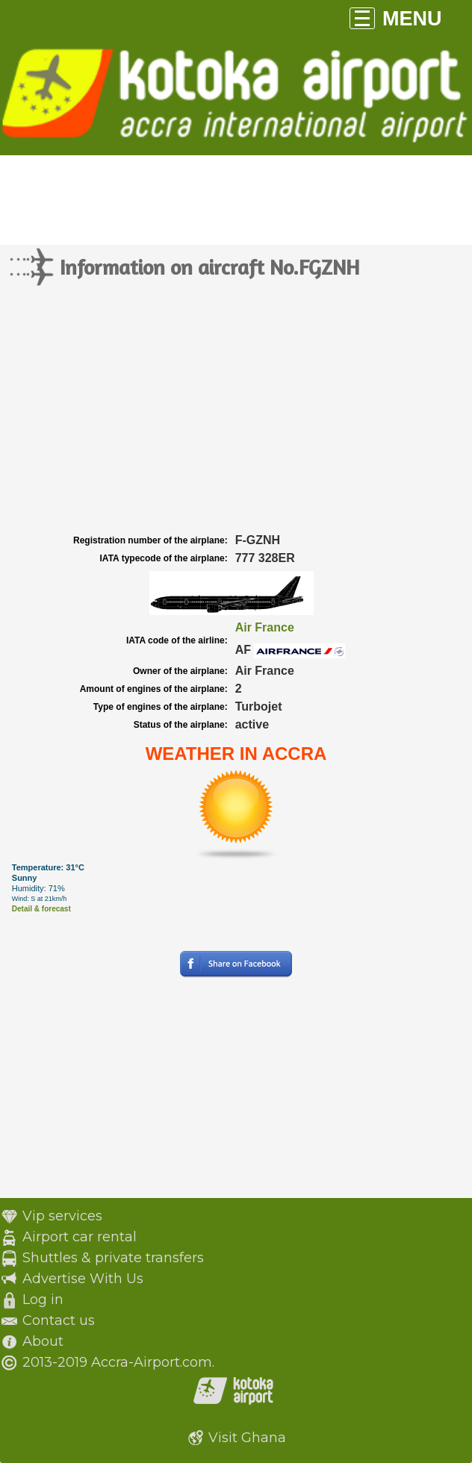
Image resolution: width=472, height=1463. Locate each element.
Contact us (58, 1320)
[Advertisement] (236, 418)
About (42, 1341)
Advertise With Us (82, 1278)
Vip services (62, 1216)
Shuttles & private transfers (113, 1258)
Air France (264, 627)
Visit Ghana (247, 1437)
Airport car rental (79, 1237)
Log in (42, 1299)
